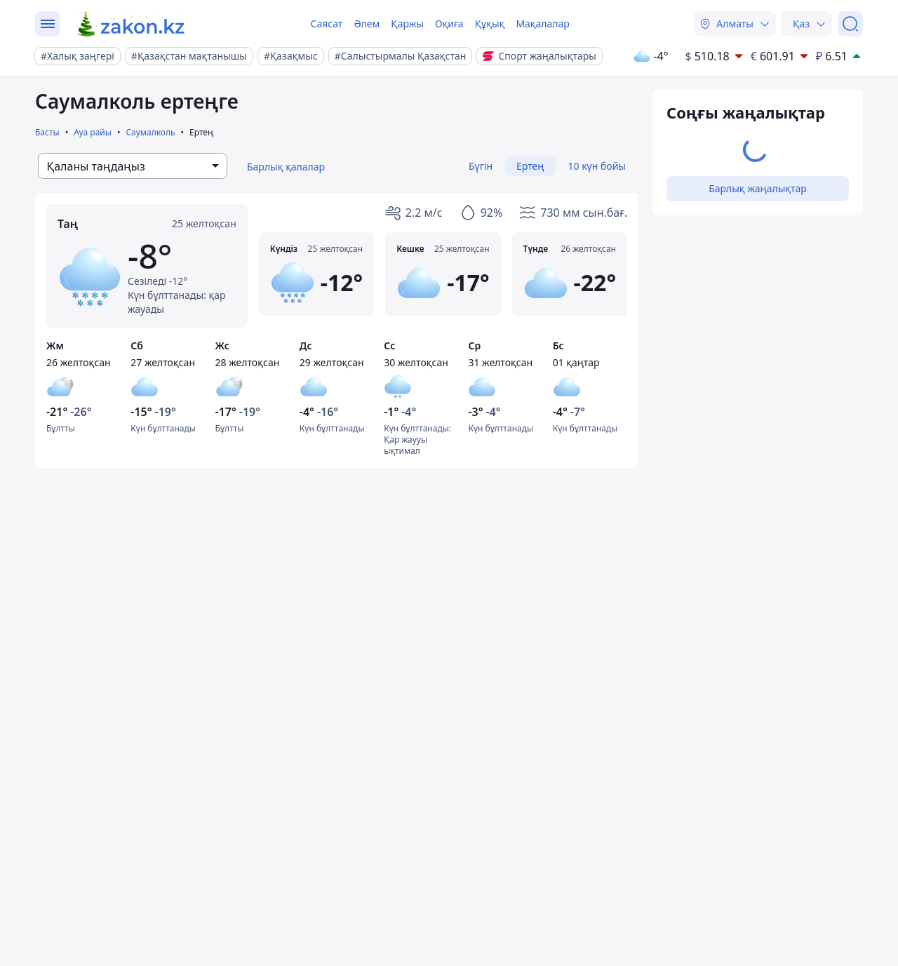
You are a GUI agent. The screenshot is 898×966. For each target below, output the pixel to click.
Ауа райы (93, 132)
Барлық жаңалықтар (758, 188)
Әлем (367, 23)
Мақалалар (542, 23)
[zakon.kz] (131, 23)
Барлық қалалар (286, 166)
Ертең (530, 166)
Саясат (326, 23)
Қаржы (407, 23)
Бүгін (480, 166)
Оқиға (449, 23)
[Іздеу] (850, 23)
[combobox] (132, 166)
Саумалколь (150, 132)
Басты (47, 132)
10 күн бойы (597, 166)
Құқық (490, 23)
